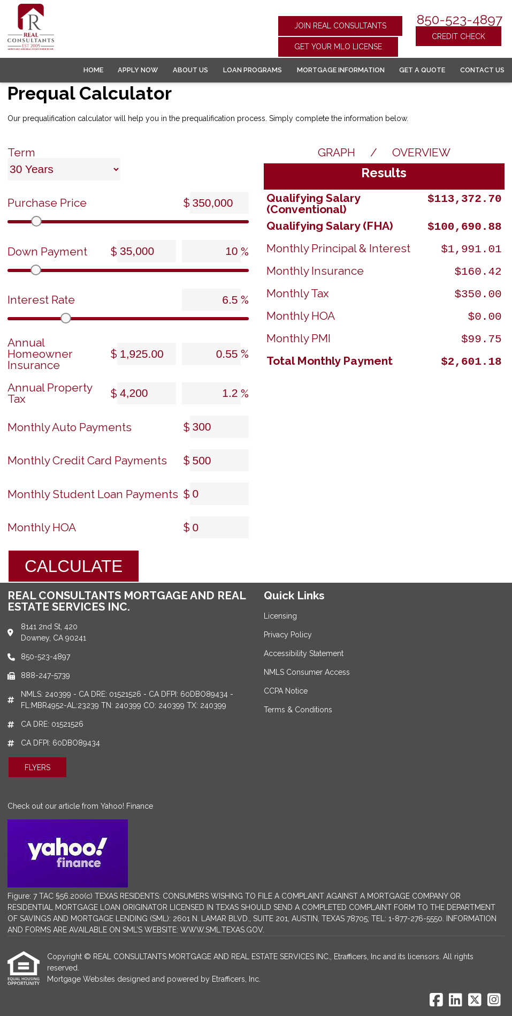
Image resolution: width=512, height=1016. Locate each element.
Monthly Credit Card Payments (87, 460)
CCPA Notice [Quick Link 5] (286, 691)
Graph (336, 152)
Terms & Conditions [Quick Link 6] (298, 709)
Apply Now (138, 70)
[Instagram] (494, 1000)
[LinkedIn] (455, 1000)
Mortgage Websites (82, 979)
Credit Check (458, 36)
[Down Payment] (146, 251)
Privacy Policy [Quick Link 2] (288, 634)
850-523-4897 (459, 19)
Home (93, 70)
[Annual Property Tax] (146, 393)
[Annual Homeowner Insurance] (146, 354)
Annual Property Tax (49, 393)
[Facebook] (436, 1000)
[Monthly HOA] (219, 527)
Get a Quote (422, 70)
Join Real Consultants (340, 25)
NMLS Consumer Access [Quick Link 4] (307, 672)
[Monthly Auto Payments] (219, 427)
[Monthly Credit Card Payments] (219, 460)
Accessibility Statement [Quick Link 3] (303, 653)
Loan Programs (252, 70)
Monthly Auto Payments (69, 427)
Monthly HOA (41, 527)
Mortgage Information (341, 70)
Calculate (74, 566)
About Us (190, 70)
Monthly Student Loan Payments (92, 494)
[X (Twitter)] (475, 1000)
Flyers (37, 767)
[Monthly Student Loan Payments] (219, 494)
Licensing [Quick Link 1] (280, 616)
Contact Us (482, 70)
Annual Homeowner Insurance (40, 354)
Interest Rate (41, 299)
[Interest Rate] (211, 300)
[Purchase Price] (219, 203)
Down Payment (47, 251)
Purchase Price (47, 202)
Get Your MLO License (338, 46)
